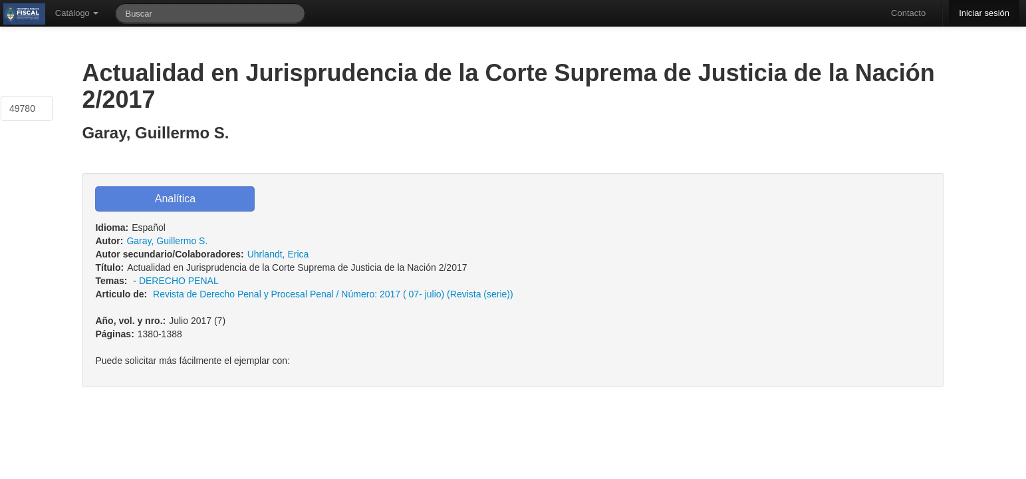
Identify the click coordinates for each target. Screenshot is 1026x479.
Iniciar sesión (984, 13)
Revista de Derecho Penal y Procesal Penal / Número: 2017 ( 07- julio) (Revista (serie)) (333, 294)
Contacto (908, 13)
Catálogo (77, 13)
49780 (22, 108)
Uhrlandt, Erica (278, 254)
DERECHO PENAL (178, 280)
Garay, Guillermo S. (166, 241)
